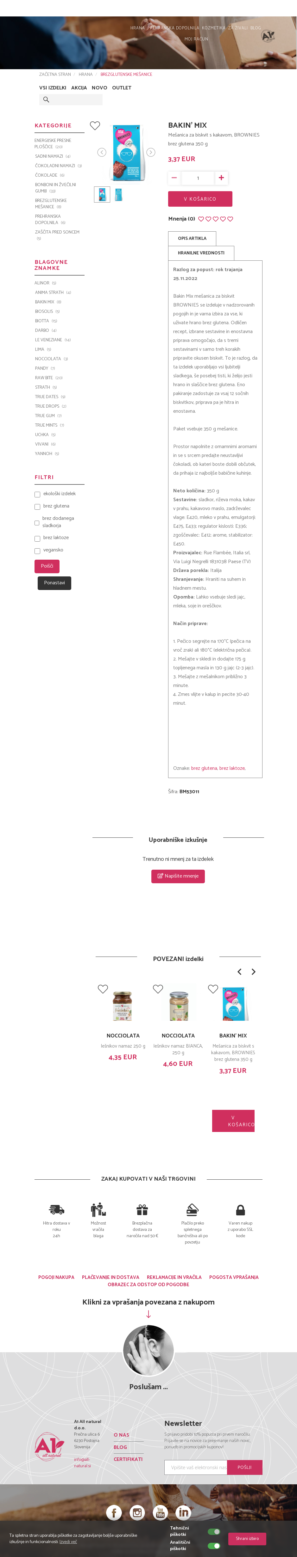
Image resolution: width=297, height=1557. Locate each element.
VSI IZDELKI (52, 88)
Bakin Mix (48, 302)
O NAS (121, 1435)
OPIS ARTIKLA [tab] (192, 238)
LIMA (43, 350)
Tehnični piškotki (179, 1531)
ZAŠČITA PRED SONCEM (57, 235)
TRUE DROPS (50, 407)
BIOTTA (46, 321)
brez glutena (204, 768)
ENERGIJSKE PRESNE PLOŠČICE (53, 144)
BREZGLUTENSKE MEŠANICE (126, 74)
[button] (239, 971)
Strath (46, 388)
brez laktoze (232, 768)
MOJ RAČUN (277, 10)
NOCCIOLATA (123, 1036)
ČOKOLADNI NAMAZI (58, 166)
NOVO (99, 88)
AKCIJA (79, 88)
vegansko (53, 550)
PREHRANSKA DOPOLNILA (173, 28)
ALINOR (45, 283)
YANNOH (47, 454)
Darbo (46, 331)
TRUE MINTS (49, 426)
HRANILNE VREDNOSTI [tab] (201, 253)
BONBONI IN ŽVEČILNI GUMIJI (55, 188)
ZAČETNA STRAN (55, 74)
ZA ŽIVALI (238, 28)
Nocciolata (51, 359)
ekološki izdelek (59, 494)
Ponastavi (54, 583)
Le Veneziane (53, 340)
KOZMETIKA (214, 28)
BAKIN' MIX (233, 1036)
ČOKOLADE (50, 176)
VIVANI (45, 444)
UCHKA (45, 435)
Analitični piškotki (180, 1546)
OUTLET (121, 88)
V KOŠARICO (200, 199)
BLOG (255, 28)
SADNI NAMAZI (53, 157)
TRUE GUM (48, 416)
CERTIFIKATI (128, 1459)
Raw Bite (49, 378)
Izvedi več (68, 1542)
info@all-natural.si (82, 1463)
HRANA (137, 28)
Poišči (47, 566)
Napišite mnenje (178, 876)
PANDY (45, 369)
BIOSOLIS (47, 312)
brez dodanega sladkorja (58, 522)
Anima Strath (53, 293)
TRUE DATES (50, 397)
